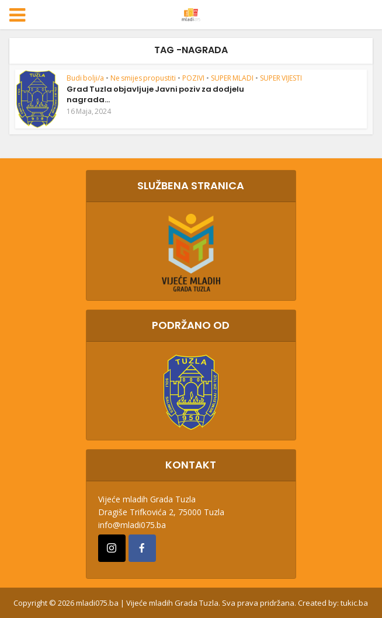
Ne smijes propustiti (143, 78)
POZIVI (193, 78)
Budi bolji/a (85, 78)
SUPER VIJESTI (281, 78)
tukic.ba (354, 603)
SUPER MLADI (232, 78)
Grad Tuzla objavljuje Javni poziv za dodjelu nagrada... (155, 94)
